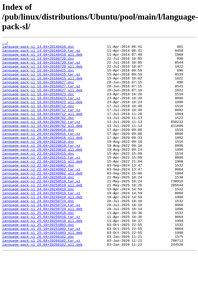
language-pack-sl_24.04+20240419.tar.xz (41, 223)
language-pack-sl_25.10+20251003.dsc (38, 261)
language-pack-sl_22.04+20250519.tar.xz (41, 209)
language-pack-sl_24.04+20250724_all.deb (42, 242)
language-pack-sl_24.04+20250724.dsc (38, 233)
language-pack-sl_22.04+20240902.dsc (38, 190)
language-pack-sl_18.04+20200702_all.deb (42, 143)
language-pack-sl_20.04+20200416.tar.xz (41, 152)
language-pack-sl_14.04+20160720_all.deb (42, 71)
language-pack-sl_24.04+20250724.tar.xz (41, 238)
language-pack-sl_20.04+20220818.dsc (38, 162)
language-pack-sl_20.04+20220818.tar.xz (41, 166)
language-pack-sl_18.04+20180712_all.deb (42, 128)
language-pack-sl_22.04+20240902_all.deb (42, 200)
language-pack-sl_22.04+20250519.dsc (38, 204)
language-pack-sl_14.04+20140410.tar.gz (41, 52)
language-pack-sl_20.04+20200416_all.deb (42, 157)
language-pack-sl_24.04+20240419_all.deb (42, 228)
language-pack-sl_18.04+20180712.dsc (38, 119)
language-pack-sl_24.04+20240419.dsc (38, 219)
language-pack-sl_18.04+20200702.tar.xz (41, 138)
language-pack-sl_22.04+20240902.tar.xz (41, 195)
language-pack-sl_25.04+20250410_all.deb (42, 257)
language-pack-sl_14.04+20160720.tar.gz (41, 67)
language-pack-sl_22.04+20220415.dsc (38, 176)
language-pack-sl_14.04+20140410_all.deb (42, 57)
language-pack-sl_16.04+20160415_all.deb (42, 86)
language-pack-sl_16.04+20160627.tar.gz (41, 95)
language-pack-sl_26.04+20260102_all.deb (42, 285)
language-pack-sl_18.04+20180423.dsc (38, 105)
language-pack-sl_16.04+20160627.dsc (38, 90)
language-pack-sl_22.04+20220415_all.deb (42, 185)
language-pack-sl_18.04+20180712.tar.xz (41, 124)
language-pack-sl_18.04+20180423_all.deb (42, 114)
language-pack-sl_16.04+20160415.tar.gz (41, 81)
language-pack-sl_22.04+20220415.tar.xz (41, 181)
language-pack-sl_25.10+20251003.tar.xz (41, 266)
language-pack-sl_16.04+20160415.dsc (38, 76)
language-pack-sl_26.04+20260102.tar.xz (41, 280)
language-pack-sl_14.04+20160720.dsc (38, 62)
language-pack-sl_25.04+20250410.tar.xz (41, 252)
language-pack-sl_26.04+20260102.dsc (38, 276)
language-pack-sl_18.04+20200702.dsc (38, 133)
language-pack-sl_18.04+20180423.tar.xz (41, 109)
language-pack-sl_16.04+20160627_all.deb (42, 100)
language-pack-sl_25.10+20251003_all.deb (42, 271)
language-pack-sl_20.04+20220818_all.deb (42, 171)
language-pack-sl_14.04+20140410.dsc (38, 48)
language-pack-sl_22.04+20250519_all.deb (42, 214)
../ (5, 43)
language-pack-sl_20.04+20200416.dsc (38, 147)
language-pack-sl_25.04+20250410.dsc (38, 247)
